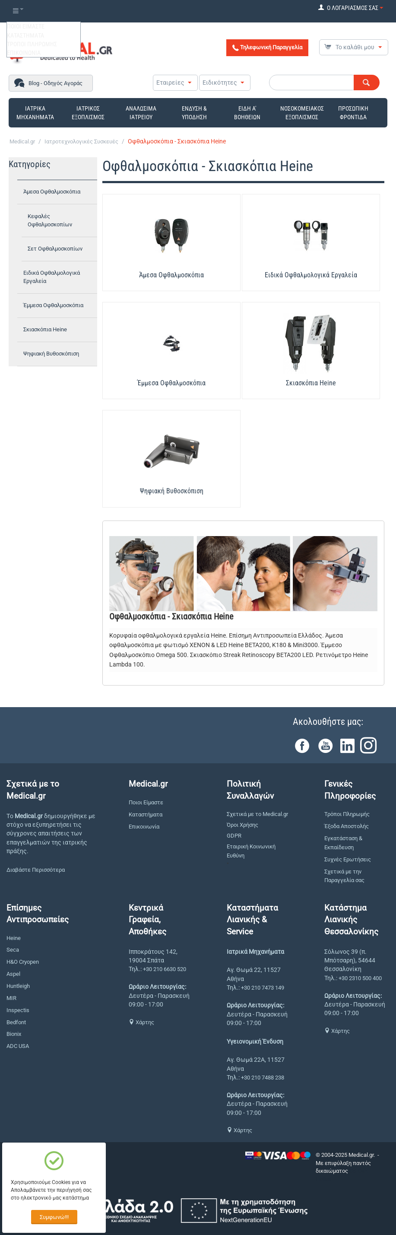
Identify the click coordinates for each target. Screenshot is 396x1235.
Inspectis (17, 1010)
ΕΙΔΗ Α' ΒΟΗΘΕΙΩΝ (247, 113)
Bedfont (16, 1022)
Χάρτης (141, 1022)
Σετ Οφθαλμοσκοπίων (55, 248)
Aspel (13, 974)
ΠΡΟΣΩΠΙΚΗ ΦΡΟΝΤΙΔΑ (353, 113)
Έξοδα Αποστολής (346, 826)
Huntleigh (18, 986)
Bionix (13, 1034)
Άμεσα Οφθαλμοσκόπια (51, 191)
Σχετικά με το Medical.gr (257, 814)
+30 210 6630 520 (164, 969)
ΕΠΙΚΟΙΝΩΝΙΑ (24, 52)
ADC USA (17, 1046)
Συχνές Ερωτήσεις (347, 859)
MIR (11, 998)
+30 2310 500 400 (360, 978)
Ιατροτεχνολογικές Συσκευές (81, 141)
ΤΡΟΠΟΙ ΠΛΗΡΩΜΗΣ (32, 44)
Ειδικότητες (220, 82)
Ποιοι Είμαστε (146, 802)
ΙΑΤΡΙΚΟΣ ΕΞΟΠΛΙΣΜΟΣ (88, 113)
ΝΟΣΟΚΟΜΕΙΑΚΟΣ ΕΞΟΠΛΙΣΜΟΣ (302, 113)
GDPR (234, 835)
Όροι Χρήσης (242, 825)
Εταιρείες (170, 82)
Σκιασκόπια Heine (45, 329)
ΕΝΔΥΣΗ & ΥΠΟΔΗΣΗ (194, 113)
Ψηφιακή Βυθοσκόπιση (51, 353)
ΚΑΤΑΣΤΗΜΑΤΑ (25, 35)
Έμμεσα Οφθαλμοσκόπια (53, 305)
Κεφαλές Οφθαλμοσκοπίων (50, 220)
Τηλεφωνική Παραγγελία (267, 47)
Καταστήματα (145, 814)
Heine (13, 938)
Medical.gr (22, 141)
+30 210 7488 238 (262, 1077)
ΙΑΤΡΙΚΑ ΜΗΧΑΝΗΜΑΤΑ (35, 113)
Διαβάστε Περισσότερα (35, 870)
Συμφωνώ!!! (54, 1217)
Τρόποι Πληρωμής (347, 814)
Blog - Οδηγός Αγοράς (55, 83)
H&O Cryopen (22, 962)
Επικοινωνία (144, 826)
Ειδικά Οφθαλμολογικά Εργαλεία (51, 277)
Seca (12, 949)
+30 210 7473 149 (262, 987)
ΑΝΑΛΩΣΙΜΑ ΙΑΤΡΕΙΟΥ (141, 113)
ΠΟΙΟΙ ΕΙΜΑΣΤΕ (25, 26)
